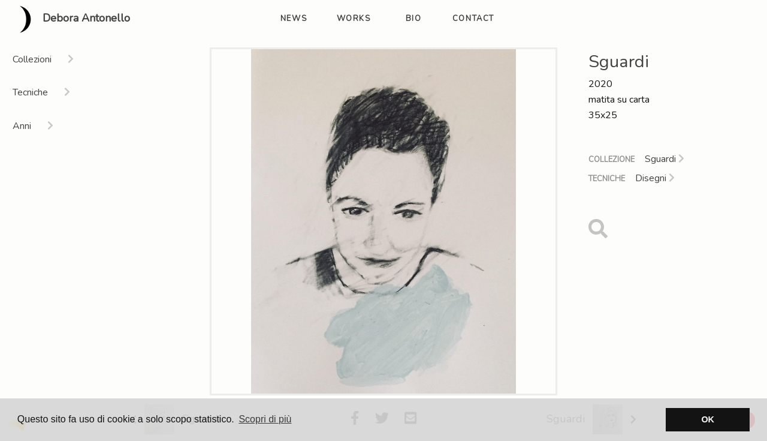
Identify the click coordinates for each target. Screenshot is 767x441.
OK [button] (707, 419)
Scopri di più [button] (264, 419)
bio (414, 18)
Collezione (611, 159)
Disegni (655, 178)
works (354, 18)
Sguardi (664, 159)
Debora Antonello (70, 19)
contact (473, 18)
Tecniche (606, 178)
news (293, 18)
